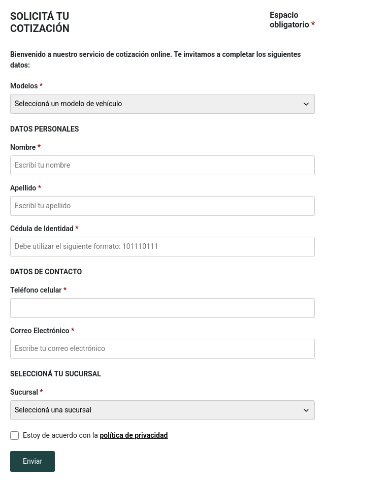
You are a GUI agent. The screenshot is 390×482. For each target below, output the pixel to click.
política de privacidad (134, 435)
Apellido (23, 188)
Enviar (32, 461)
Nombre (23, 147)
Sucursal (24, 392)
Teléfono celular (35, 290)
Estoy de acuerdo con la (95, 435)
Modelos (24, 86)
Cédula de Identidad (42, 228)
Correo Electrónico (39, 331)
